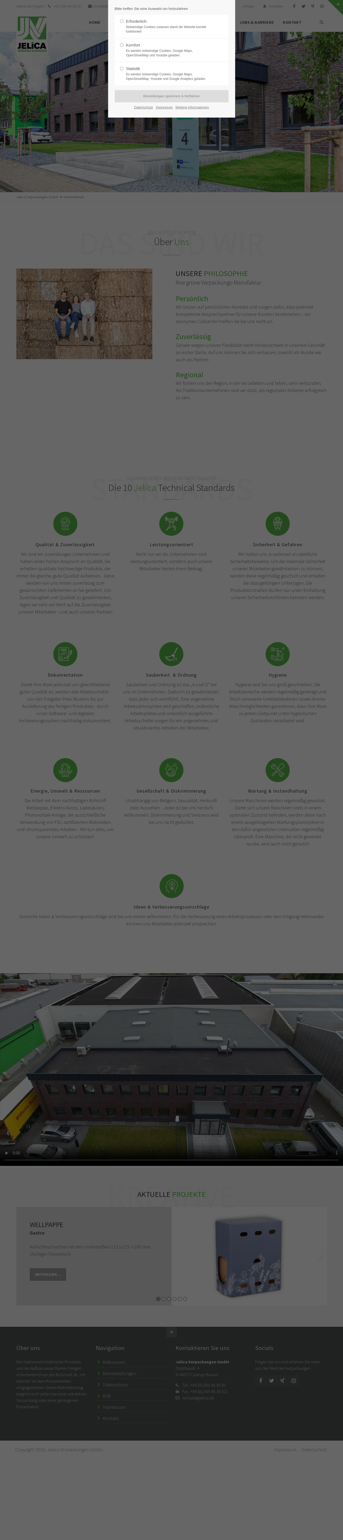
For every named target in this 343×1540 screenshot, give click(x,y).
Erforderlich (169, 26)
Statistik (169, 73)
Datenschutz (143, 107)
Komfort (169, 50)
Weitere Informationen (192, 107)
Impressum (164, 107)
